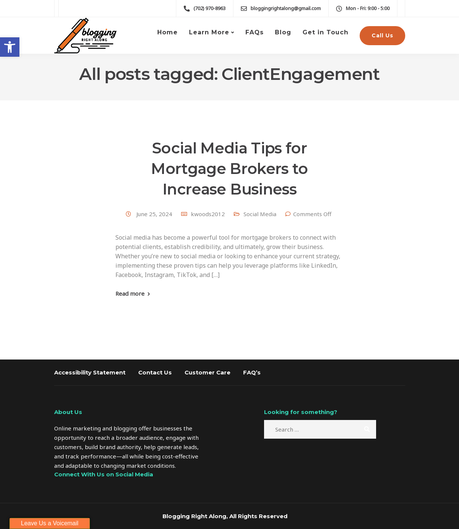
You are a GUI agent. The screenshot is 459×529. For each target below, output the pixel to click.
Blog (283, 32)
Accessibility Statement (89, 372)
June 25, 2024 (155, 214)
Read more (130, 293)
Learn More (209, 32)
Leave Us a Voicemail (49, 523)
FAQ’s (252, 372)
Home (167, 32)
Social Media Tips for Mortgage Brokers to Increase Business (229, 168)
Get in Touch (325, 32)
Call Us (382, 35)
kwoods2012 (208, 214)
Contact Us (155, 372)
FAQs (254, 32)
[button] (9, 47)
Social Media (260, 214)
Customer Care (207, 372)
